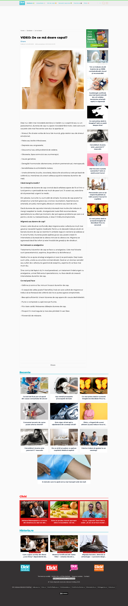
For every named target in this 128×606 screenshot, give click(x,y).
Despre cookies (77, 576)
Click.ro (43, 587)
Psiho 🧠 (86, 3)
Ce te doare (38, 30)
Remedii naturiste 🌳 (65, 3)
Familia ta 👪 (78, 3)
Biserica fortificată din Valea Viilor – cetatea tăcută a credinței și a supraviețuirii (63, 556)
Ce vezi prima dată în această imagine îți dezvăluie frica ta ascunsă (97, 222)
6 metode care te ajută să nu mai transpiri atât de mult (64, 482)
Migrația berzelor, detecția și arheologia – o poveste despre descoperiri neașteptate (93, 556)
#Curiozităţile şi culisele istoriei (94, 552)
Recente (25, 372)
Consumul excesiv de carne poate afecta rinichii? (34, 423)
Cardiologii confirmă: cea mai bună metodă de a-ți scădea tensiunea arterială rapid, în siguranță (97, 97)
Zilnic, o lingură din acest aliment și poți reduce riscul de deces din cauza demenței (93, 423)
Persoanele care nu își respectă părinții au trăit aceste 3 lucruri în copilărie (98, 196)
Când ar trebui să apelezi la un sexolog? (93, 449)
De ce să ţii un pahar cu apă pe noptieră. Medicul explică (64, 449)
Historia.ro (27, 530)
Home (22, 30)
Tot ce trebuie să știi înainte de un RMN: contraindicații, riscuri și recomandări (97, 70)
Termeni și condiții (44, 576)
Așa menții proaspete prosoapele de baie (64, 398)
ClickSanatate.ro (65, 587)
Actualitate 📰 (40, 3)
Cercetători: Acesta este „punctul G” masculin (98, 147)
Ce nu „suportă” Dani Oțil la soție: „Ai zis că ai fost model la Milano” (93, 522)
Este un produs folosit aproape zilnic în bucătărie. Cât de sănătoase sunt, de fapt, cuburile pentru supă (64, 522)
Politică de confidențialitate (61, 576)
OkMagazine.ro (102, 587)
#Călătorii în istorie (64, 552)
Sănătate (29, 30)
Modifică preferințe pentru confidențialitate (64, 578)
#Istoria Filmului (34, 552)
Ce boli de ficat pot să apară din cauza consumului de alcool (34, 398)
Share (23, 41)
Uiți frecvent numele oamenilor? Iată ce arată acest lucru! (97, 171)
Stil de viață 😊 (52, 3)
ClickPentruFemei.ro (78, 587)
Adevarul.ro (36, 587)
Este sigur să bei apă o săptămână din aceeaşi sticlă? (64, 423)
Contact (86, 576)
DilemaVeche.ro (91, 587)
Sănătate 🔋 (30, 3)
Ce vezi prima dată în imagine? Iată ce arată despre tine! (97, 123)
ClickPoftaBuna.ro (53, 587)
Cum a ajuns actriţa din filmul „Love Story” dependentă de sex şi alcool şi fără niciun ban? (34, 556)
